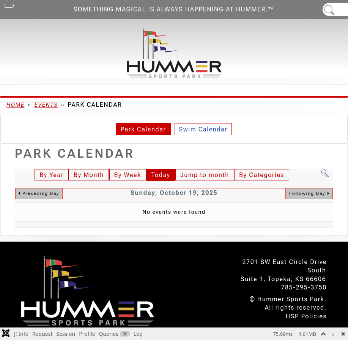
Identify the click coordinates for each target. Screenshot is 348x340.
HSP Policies (306, 316)
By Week (127, 175)
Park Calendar (143, 129)
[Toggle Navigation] (9, 6)
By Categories (261, 175)
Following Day (307, 193)
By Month (89, 175)
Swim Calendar (203, 129)
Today (160, 175)
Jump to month (204, 175)
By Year (51, 175)
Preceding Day (40, 193)
